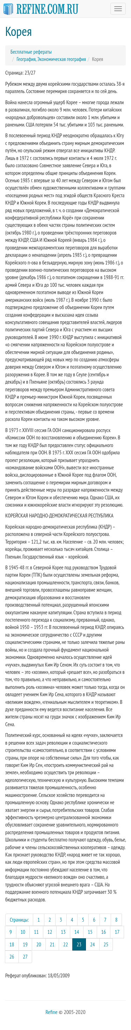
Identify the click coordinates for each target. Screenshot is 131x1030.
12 (50, 932)
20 (38, 944)
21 (52, 944)
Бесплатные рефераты (31, 51)
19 (25, 944)
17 (117, 932)
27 (25, 956)
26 (11, 956)
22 (65, 944)
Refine (51, 1011)
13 (63, 932)
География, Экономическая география (51, 59)
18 (11, 944)
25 (106, 944)
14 (76, 932)
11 (36, 932)
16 (103, 932)
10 (23, 932)
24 (92, 944)
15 (90, 932)
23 (81, 944)
